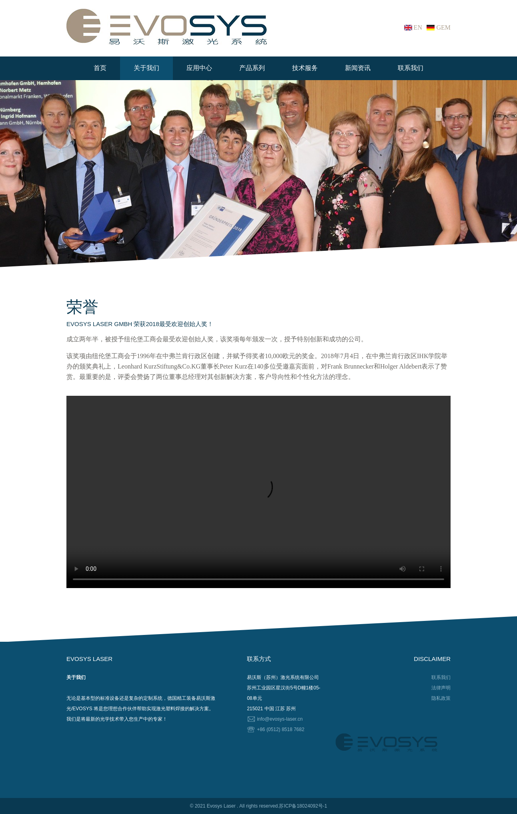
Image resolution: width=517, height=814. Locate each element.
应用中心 (199, 67)
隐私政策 (441, 698)
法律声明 (441, 688)
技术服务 (305, 67)
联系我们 (410, 67)
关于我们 (146, 67)
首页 (100, 67)
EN (418, 27)
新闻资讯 (358, 67)
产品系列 (252, 67)
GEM (443, 27)
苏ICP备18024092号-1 (303, 806)
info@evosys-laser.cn (280, 719)
